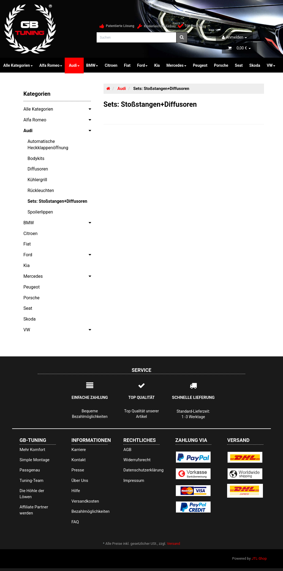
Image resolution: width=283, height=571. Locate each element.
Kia (157, 65)
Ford (142, 65)
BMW (92, 65)
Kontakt (79, 459)
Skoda (254, 65)
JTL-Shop (259, 558)
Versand (173, 543)
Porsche (221, 65)
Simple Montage (35, 459)
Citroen (111, 65)
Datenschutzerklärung (141, 470)
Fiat (127, 65)
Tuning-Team (31, 480)
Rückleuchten (41, 190)
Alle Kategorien (59, 109)
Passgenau (30, 470)
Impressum (133, 480)
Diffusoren (38, 169)
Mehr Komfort (32, 449)
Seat (239, 65)
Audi (74, 65)
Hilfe (76, 490)
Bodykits (36, 158)
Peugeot (200, 65)
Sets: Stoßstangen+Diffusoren (57, 201)
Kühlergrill (37, 179)
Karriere (79, 449)
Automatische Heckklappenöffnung (48, 144)
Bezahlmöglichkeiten (90, 511)
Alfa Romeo (50, 65)
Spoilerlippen (40, 212)
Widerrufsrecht (137, 459)
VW (271, 65)
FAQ (75, 521)
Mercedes (176, 65)
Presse (78, 470)
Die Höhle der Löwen (32, 493)
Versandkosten (85, 501)
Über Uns (80, 480)
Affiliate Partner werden (34, 510)
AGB (127, 449)
